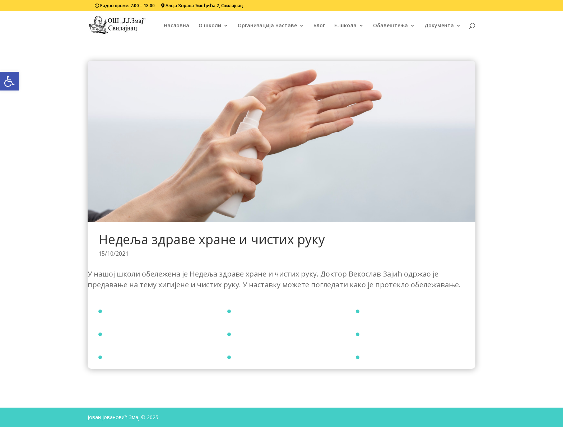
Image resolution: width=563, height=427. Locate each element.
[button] (9, 81)
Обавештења (390, 26)
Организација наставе (267, 26)
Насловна (176, 26)
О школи (210, 26)
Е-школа (345, 26)
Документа (439, 26)
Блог (319, 26)
